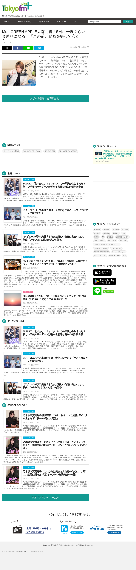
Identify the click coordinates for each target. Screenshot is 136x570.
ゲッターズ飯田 (114, 255)
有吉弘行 (110, 237)
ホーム (5, 21)
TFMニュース (61, 21)
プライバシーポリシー (36, 551)
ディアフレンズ (116, 248)
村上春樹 (106, 229)
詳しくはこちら (45, 190)
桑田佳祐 (97, 229)
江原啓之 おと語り (122, 237)
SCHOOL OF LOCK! (32, 151)
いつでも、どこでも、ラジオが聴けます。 (68, 514)
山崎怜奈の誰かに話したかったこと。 (107, 244)
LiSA (123, 233)
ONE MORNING (99, 241)
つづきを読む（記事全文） (45, 98)
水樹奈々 (116, 233)
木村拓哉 (97, 233)
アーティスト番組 (23, 21)
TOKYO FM (50, 151)
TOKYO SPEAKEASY (101, 252)
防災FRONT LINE (100, 255)
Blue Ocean (112, 241)
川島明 (96, 237)
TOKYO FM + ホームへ (46, 497)
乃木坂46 (125, 229)
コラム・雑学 (43, 21)
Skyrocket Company (119, 252)
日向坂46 (106, 233)
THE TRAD (123, 241)
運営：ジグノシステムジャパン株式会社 (14, 551)
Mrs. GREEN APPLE (68, 151)
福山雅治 (116, 229)
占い (75, 21)
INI (103, 237)
